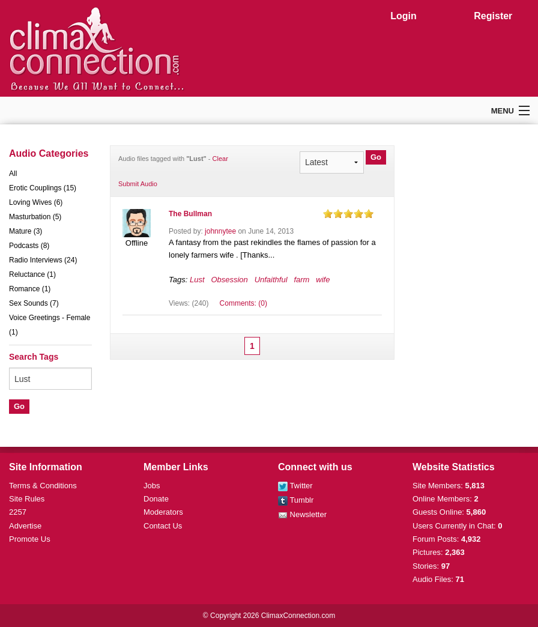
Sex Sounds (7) (34, 303)
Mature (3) (25, 231)
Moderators (163, 511)
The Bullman (190, 214)
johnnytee (220, 231)
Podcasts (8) (29, 245)
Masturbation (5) (35, 217)
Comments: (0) (243, 303)
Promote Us (29, 539)
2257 (17, 511)
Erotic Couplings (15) (42, 188)
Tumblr (295, 499)
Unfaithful (271, 279)
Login (403, 16)
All (13, 173)
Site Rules (26, 498)
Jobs (152, 485)
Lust (197, 279)
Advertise (25, 525)
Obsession (229, 279)
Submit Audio (137, 183)
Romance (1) (29, 289)
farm (301, 279)
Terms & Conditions (43, 485)
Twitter (295, 485)
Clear (220, 158)
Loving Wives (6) (35, 202)
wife (323, 279)
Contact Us (163, 525)
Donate (156, 498)
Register (493, 16)
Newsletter (302, 514)
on (328, 213)
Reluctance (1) (32, 274)
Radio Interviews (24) (43, 260)
